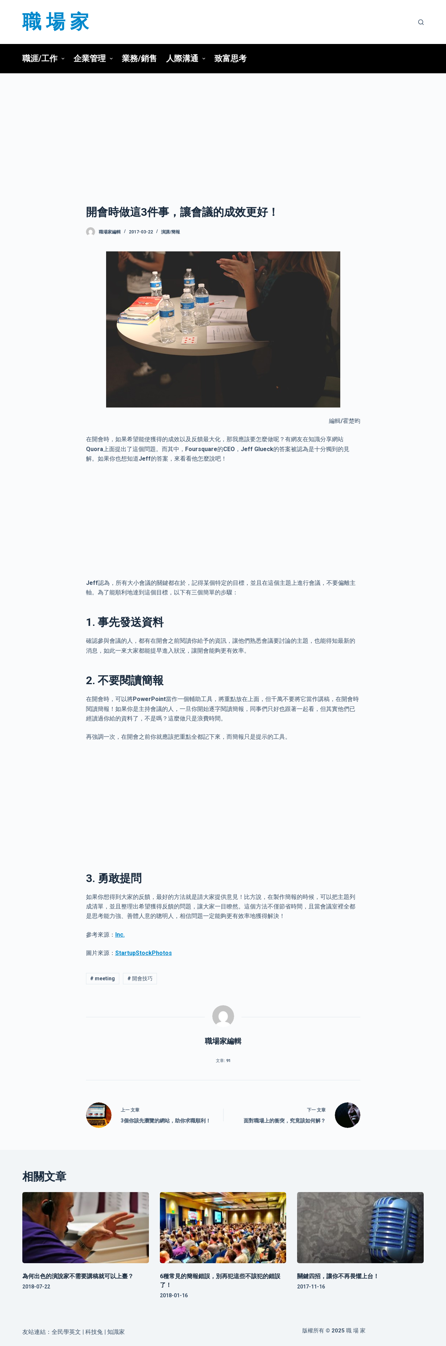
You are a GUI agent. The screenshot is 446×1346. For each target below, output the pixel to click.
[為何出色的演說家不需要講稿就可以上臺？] (85, 1228)
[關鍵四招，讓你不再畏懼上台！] (360, 1228)
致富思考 (230, 58)
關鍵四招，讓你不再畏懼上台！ (338, 1276)
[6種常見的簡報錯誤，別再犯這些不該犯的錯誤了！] (223, 1228)
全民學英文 (66, 1331)
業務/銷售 (139, 58)
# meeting (102, 978)
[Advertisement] (223, 127)
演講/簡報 (170, 232)
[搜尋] (421, 22)
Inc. (120, 934)
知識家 (116, 1331)
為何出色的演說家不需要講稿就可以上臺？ (78, 1276)
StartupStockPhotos (143, 952)
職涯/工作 (45, 58)
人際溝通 (187, 58)
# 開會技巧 (140, 978)
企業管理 (95, 58)
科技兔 (94, 1331)
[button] (62, 58)
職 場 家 (55, 22)
